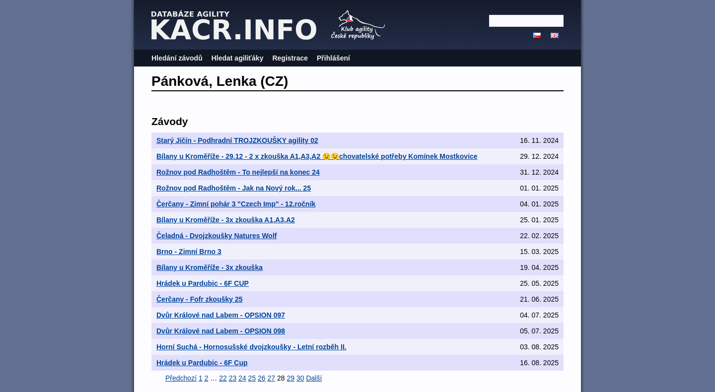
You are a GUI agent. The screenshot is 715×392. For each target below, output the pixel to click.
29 (290, 378)
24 (242, 378)
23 (233, 378)
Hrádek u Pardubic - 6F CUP (202, 283)
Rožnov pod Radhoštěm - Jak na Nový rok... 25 (233, 188)
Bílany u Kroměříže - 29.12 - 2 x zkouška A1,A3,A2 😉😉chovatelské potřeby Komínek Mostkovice (317, 156)
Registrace (290, 58)
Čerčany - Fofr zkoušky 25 (199, 299)
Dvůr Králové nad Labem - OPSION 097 (220, 315)
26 (262, 378)
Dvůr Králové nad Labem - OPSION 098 (220, 331)
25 (252, 378)
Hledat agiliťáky (238, 58)
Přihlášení (333, 58)
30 (300, 378)
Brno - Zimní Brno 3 (188, 252)
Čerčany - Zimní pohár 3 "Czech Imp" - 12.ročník (236, 204)
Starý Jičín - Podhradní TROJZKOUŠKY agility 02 (237, 140)
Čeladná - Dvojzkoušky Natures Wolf (216, 236)
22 (223, 378)
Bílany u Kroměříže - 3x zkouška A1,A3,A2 (225, 220)
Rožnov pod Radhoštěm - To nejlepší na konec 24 (238, 172)
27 (272, 378)
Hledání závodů (177, 58)
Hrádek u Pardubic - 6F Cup (202, 363)
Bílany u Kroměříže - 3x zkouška (209, 267)
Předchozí (181, 378)
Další (314, 378)
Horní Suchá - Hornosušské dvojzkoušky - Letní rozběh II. (251, 347)
